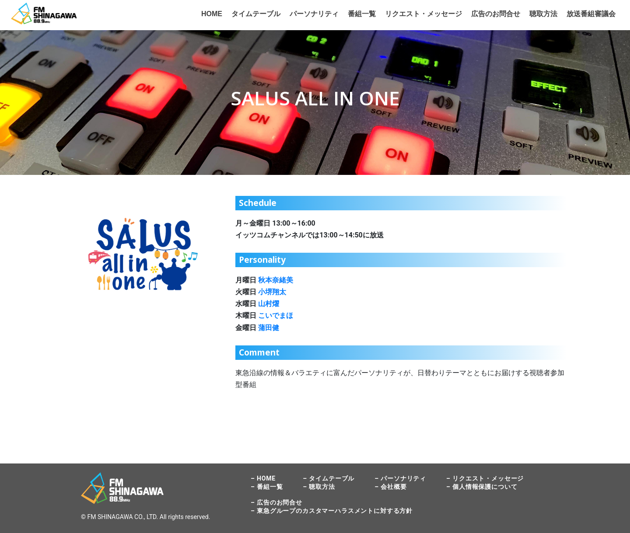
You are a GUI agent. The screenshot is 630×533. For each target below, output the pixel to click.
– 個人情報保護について (481, 486)
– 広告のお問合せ (276, 502)
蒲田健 (268, 328)
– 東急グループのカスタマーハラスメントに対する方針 (332, 510)
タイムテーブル (255, 13)
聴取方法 (543, 13)
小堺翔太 (272, 292)
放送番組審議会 (591, 13)
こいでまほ (275, 315)
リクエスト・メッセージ (423, 13)
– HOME (263, 478)
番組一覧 (362, 13)
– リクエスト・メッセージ (485, 478)
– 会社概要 (390, 486)
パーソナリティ (314, 13)
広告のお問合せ (495, 13)
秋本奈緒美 (275, 280)
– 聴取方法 (319, 486)
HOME (211, 13)
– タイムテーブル (328, 478)
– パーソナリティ (400, 478)
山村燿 (268, 304)
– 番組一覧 (267, 486)
